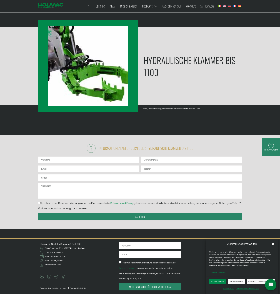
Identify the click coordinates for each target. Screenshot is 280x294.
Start (145, 109)
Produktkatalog (156, 109)
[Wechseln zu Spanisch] (239, 6)
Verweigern (236, 282)
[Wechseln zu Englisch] (224, 6)
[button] (273, 244)
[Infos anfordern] (271, 144)
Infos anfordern (271, 150)
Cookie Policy (228, 289)
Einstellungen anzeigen (261, 282)
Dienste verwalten (218, 272)
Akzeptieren (217, 282)
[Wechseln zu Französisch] (234, 6)
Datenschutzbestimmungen (247, 289)
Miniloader (169, 109)
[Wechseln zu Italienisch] (219, 6)
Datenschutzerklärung (123, 204)
